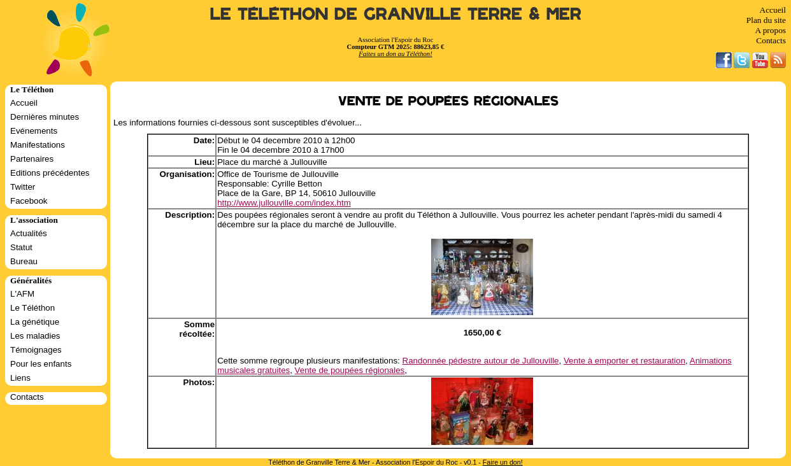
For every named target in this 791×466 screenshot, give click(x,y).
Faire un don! (503, 462)
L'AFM (22, 294)
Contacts (771, 40)
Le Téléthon (32, 308)
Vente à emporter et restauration (624, 360)
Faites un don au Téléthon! (395, 53)
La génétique (34, 322)
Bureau (24, 261)
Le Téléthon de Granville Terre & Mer (395, 14)
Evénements (33, 131)
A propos (770, 30)
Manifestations (37, 145)
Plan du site (766, 20)
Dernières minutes (44, 117)
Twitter (22, 187)
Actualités (28, 233)
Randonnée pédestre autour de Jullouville (481, 360)
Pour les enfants (40, 364)
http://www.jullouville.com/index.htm (284, 203)
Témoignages (36, 350)
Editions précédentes (49, 173)
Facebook (29, 201)
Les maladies (35, 336)
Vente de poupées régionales (350, 370)
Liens (20, 378)
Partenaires (31, 159)
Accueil (773, 10)
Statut (21, 247)
